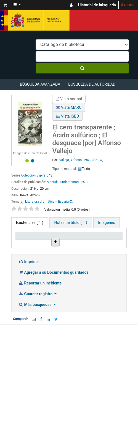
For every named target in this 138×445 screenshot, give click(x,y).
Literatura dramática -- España (47, 201)
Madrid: (53, 182)
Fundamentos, (69, 182)
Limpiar (127, 5)
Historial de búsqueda (97, 5)
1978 (83, 182)
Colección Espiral (33, 175)
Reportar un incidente (40, 317)
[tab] (70, 222)
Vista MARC (68, 107)
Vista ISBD (67, 116)
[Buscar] (82, 68)
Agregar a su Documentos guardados (53, 306)
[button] (5, 5)
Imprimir (28, 296)
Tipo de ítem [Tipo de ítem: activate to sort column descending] (25, 240)
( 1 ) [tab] (29, 222)
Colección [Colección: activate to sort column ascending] (80, 242)
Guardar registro (36, 328)
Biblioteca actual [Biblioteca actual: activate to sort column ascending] (54, 240)
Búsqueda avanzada (40, 84)
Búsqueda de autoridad (91, 84)
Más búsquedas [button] (35, 339)
